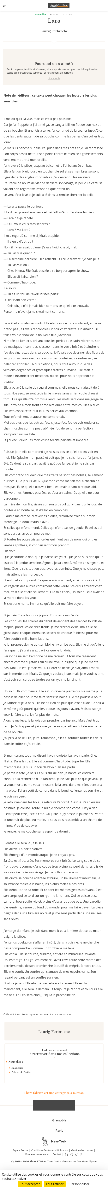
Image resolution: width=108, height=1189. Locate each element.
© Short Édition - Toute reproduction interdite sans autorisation (37, 1028)
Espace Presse (20, 1164)
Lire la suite (54, 92)
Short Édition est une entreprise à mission (54, 1106)
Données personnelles (37, 1168)
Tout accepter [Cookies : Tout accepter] (30, 1184)
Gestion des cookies (82, 1164)
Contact (57, 1168)
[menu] (5, 5)
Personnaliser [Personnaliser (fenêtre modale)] (79, 1184)
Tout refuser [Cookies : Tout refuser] (55, 1184)
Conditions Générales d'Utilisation (49, 1164)
